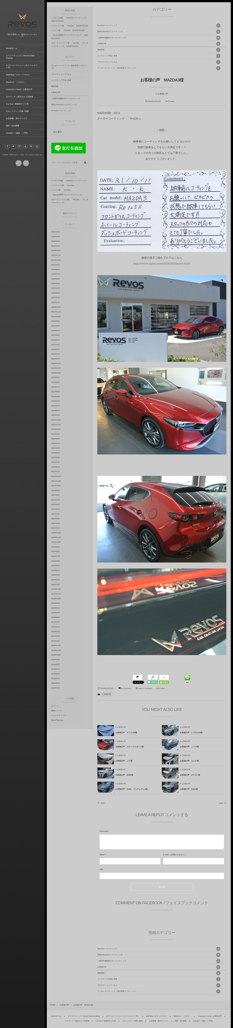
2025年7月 (55, 274)
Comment (104, 831)
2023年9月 (55, 377)
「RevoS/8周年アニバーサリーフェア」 (67, 35)
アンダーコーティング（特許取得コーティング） (158, 68)
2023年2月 (55, 411)
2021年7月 (55, 500)
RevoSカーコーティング (158, 26)
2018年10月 (56, 655)
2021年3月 (55, 519)
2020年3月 (55, 575)
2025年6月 (55, 279)
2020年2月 (55, 580)
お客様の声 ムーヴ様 (189, 749)
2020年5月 (55, 566)
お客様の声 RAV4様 (189, 792)
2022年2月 (55, 467)
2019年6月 (55, 617)
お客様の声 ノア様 (123, 764)
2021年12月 (56, 476)
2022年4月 (55, 458)
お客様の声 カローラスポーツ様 (129, 749)
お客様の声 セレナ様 (189, 764)
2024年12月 (56, 307)
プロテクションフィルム (158, 62)
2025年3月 (55, 293)
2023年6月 (55, 392)
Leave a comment (145, 688)
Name (102, 854)
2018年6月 (55, 674)
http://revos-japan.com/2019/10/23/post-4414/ (161, 263)
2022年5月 (55, 453)
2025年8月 (55, 269)
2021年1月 (55, 528)
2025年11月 (56, 255)
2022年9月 (55, 434)
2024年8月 (55, 326)
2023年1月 (55, 415)
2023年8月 (55, 382)
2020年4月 (55, 570)
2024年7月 (55, 331)
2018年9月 (55, 660)
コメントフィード (58, 715)
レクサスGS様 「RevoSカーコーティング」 (69, 18)
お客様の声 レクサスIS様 (191, 735)
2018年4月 (55, 683)
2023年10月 (56, 373)
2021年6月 (55, 504)
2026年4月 (55, 232)
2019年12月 (56, 589)
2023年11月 (56, 368)
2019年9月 (55, 603)
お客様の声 (158, 44)
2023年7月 (55, 387)
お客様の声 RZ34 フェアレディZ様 (131, 792)
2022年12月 (56, 420)
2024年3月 (55, 349)
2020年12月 (56, 533)
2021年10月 (56, 486)
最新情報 (158, 50)
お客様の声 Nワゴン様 (190, 778)
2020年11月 (56, 537)
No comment (126, 688)
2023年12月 (56, 364)
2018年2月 (55, 688)
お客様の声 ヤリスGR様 (126, 735)
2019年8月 (55, 608)
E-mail (166, 854)
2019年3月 (55, 632)
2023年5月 (55, 396)
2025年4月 (55, 288)
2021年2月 (55, 523)
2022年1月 (55, 472)
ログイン (55, 706)
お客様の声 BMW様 (124, 778)
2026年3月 (55, 237)
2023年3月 (55, 406)
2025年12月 (56, 251)
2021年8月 (55, 495)
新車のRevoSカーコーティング (158, 32)
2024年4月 (55, 345)
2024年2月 (55, 354)
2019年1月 (55, 641)
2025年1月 (55, 302)
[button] (37, 149)
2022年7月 (55, 443)
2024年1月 (55, 359)
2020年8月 (55, 551)
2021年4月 (55, 514)
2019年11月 (56, 594)
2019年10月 (56, 598)
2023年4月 (55, 401)
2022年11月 (56, 425)
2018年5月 (55, 678)
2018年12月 (56, 646)
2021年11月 (56, 481)
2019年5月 (55, 622)
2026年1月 (55, 246)
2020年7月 (55, 556)
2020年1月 (55, 584)
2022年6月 (55, 448)
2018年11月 (56, 650)
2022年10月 (56, 429)
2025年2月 (55, 298)
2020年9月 (55, 547)
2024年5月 (55, 340)
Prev (101, 803)
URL (101, 869)
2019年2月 (55, 636)
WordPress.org (57, 720)
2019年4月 (55, 627)
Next (222, 803)
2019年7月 (55, 613)
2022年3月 (55, 462)
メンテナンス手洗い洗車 (158, 56)
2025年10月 (56, 260)
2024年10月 (56, 316)
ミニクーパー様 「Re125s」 (63, 26)
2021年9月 (55, 490)
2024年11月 (56, 312)
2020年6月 (55, 561)
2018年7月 (55, 669)
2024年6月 (55, 335)
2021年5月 (55, 509)
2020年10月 (56, 542)
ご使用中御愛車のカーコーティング (158, 38)
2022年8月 (55, 439)
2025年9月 (55, 265)
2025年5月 (55, 284)
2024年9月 (55, 321)
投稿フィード (56, 711)
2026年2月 (55, 241)
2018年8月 (55, 664)
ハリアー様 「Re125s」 (61, 30)
